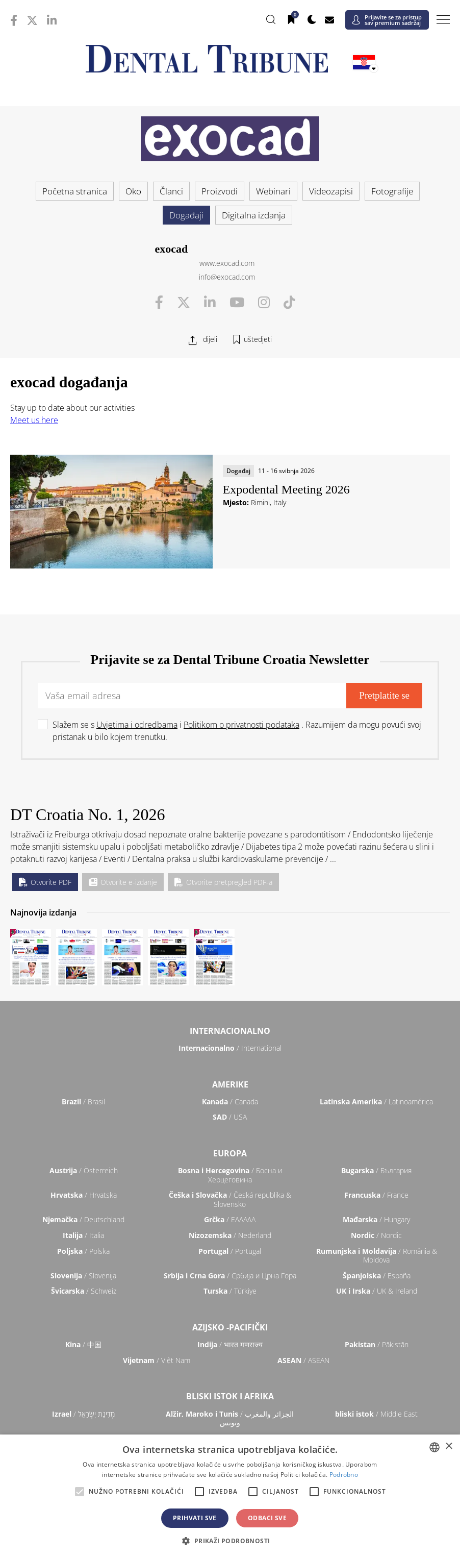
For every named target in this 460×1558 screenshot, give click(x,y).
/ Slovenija (83, 1275)
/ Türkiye (230, 1291)
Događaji (186, 215)
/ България (376, 1170)
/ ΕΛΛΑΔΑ (229, 1219)
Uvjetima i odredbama (136, 724)
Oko (133, 191)
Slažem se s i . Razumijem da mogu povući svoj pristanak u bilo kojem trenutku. (237, 731)
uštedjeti (258, 339)
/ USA (230, 1117)
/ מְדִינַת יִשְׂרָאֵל (83, 1414)
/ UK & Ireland (376, 1291)
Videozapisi (331, 191)
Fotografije (392, 191)
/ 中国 (83, 1344)
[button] (230, 1541)
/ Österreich (83, 1170)
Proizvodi (219, 191)
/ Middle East (376, 1414)
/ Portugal (229, 1251)
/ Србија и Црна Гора (230, 1275)
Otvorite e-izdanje (123, 882)
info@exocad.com (227, 277)
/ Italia (83, 1235)
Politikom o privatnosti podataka (241, 724)
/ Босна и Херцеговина (230, 1175)
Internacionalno (230, 1030)
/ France (376, 1195)
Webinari (273, 191)
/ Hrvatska (83, 1195)
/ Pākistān (376, 1344)
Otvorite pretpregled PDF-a (223, 882)
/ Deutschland (83, 1219)
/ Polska (83, 1251)
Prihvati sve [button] (195, 1518)
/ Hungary (376, 1219)
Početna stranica (74, 191)
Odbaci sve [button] (267, 1518)
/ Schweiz (83, 1291)
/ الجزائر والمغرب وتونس (230, 1418)
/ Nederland (230, 1235)
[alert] (230, 1496)
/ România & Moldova (376, 1255)
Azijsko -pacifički (230, 1327)
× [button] (448, 1446)
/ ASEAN (303, 1360)
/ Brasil (83, 1101)
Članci (171, 191)
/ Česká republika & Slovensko (230, 1199)
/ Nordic (376, 1235)
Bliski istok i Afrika (230, 1396)
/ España (377, 1275)
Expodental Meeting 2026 (286, 489)
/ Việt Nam (156, 1360)
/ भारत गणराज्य (230, 1344)
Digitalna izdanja (254, 215)
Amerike (230, 1084)
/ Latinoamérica (376, 1101)
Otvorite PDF (45, 882)
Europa (230, 1153)
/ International (230, 1048)
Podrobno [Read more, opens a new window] (343, 1474)
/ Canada (230, 1101)
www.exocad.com (226, 263)
